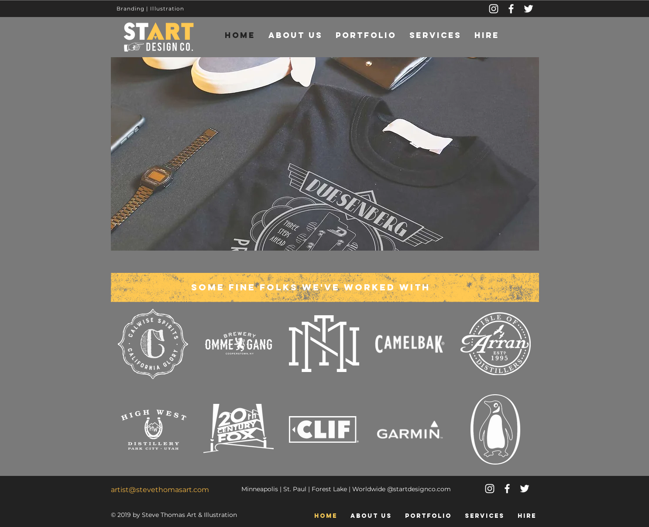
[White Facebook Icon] (507, 488)
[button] (325, 154)
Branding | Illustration (151, 8)
